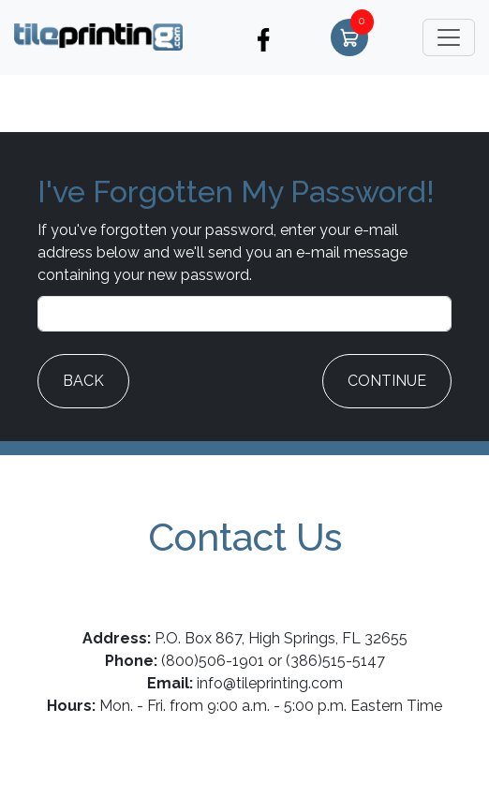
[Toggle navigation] (448, 37)
